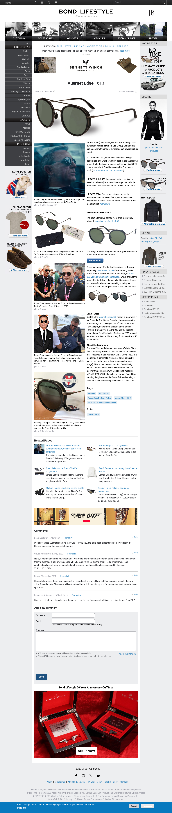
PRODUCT (79, 46)
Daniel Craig (93, 414)
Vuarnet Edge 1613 (123, 398)
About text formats (127, 654)
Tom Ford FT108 (151, 309)
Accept (134, 806)
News (27, 124)
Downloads (25, 107)
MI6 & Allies (24, 87)
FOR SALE (25, 115)
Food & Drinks (23, 67)
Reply (136, 537)
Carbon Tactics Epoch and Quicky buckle (65, 488)
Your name (40, 615)
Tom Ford (148, 305)
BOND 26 (109, 46)
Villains (26, 83)
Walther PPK (150, 301)
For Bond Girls (23, 79)
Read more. (124, 51)
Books (27, 95)
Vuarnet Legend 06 (108, 317)
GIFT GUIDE (122, 46)
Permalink (68, 538)
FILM (59, 46)
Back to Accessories (43, 91)
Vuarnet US (104, 204)
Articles (26, 128)
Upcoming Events (22, 140)
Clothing (26, 51)
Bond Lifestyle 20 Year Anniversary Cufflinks (85, 687)
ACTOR (68, 46)
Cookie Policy (111, 782)
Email (38, 621)
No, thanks (147, 806)
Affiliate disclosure (76, 782)
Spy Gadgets (24, 99)
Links (27, 164)
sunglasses (104, 393)
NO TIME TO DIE (22, 132)
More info (21, 808)
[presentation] (56, 666)
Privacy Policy (95, 782)
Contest (26, 148)
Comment (40, 630)
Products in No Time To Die (99, 398)
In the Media (24, 156)
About (49, 782)
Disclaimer (60, 782)
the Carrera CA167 (105, 270)
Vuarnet (91, 393)
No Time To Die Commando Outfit (102, 403)
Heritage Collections (20, 91)
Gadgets (26, 59)
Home (8, 2)
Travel (27, 71)
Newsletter (25, 160)
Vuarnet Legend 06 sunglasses (113, 445)
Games (27, 103)
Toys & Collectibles (21, 111)
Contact (26, 152)
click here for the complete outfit (108, 170)
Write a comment (126, 92)
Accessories (24, 55)
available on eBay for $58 (107, 221)
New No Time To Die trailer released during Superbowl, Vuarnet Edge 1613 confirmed (63, 448)
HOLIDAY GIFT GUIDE (20, 136)
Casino (27, 75)
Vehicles (26, 63)
